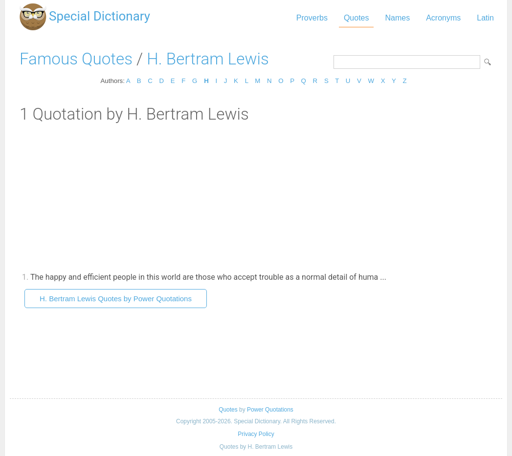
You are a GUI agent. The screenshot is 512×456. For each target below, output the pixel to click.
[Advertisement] (256, 196)
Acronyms (443, 18)
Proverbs (312, 18)
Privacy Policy (256, 434)
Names (397, 18)
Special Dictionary (99, 16)
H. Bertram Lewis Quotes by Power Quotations (116, 298)
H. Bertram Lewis (207, 58)
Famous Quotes (76, 58)
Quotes (356, 18)
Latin (485, 18)
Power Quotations (270, 409)
